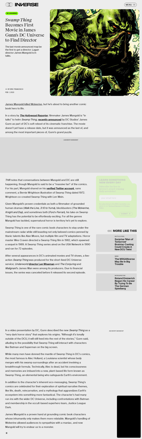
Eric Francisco (16, 89)
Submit (124, 216)
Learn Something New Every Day (112, 183)
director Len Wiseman (41, 264)
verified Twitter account (60, 188)
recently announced (49, 119)
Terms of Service (114, 208)
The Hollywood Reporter (34, 115)
